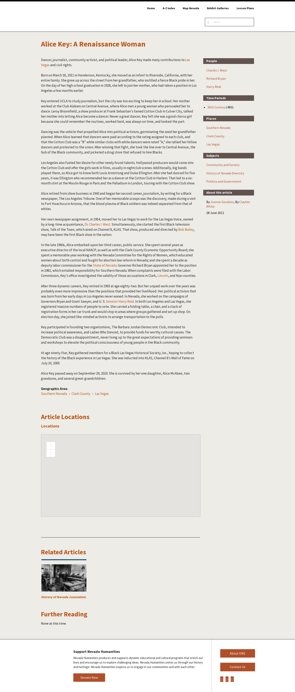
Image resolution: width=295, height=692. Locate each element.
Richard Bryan (216, 78)
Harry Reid (213, 87)
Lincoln (163, 275)
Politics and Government (223, 181)
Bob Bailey (186, 229)
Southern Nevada (54, 393)
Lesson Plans (245, 8)
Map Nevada (191, 8)
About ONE (237, 653)
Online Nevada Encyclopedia (59, 16)
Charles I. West (216, 70)
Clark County (80, 393)
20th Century (216, 107)
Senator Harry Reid (120, 301)
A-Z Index (169, 8)
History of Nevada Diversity (225, 173)
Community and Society (222, 165)
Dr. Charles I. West (97, 224)
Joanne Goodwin (222, 202)
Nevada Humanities (51, 665)
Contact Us (237, 667)
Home (151, 8)
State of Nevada (105, 265)
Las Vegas (102, 393)
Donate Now (89, 677)
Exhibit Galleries (218, 8)
